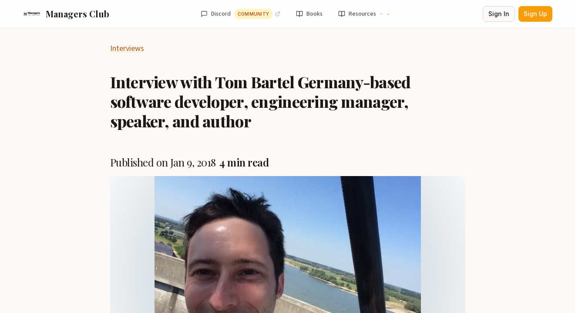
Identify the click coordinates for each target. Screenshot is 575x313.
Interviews (127, 48)
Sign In (498, 13)
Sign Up (535, 13)
